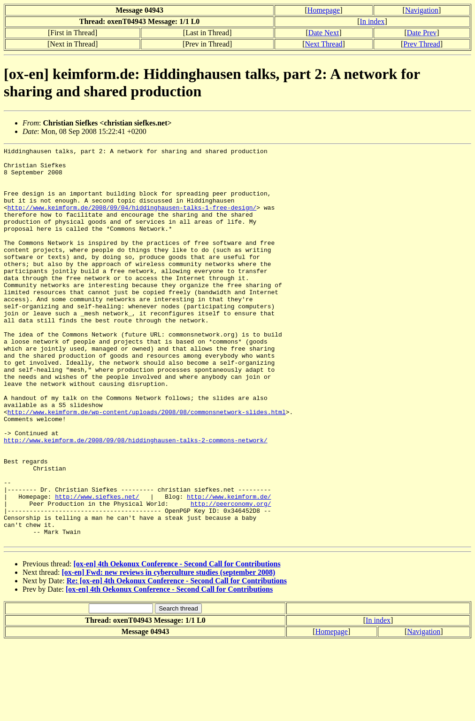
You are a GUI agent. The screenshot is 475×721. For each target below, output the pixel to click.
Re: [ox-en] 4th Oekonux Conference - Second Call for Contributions (177, 660)
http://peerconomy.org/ (231, 575)
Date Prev (422, 33)
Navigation (421, 10)
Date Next (323, 33)
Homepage (323, 10)
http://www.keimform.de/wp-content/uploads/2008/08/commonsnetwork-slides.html (147, 465)
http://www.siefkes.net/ (97, 567)
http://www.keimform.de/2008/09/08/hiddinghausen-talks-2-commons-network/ (136, 499)
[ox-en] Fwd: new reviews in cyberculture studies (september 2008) (169, 651)
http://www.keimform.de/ (229, 567)
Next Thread (323, 44)
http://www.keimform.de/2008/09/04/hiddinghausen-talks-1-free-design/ (132, 220)
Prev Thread (421, 44)
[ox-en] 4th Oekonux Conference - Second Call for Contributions (176, 643)
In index (372, 21)
